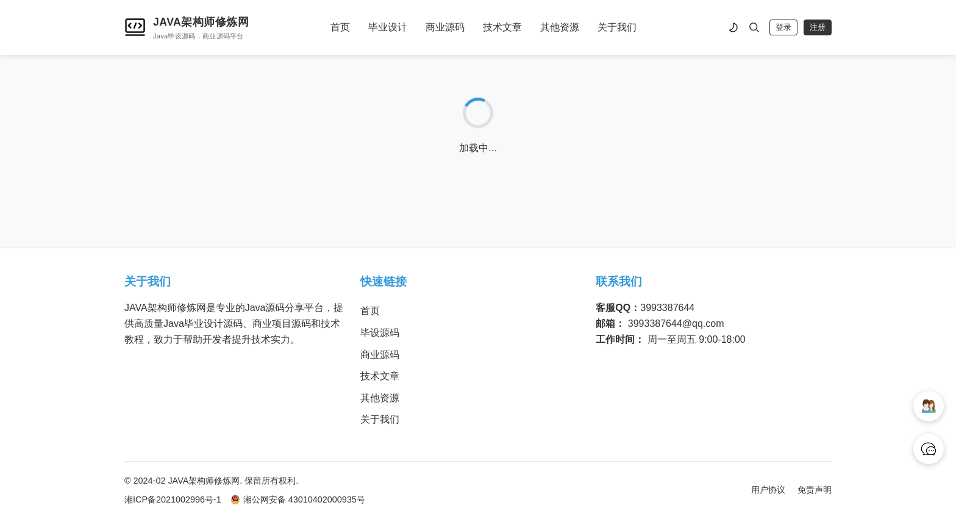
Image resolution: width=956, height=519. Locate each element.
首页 (340, 27)
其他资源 (559, 27)
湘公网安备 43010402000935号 (297, 500)
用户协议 (768, 490)
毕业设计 (387, 27)
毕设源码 (379, 333)
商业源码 (445, 27)
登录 (783, 27)
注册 (818, 27)
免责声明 (814, 490)
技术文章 (502, 27)
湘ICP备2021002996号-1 (172, 499)
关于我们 (617, 27)
